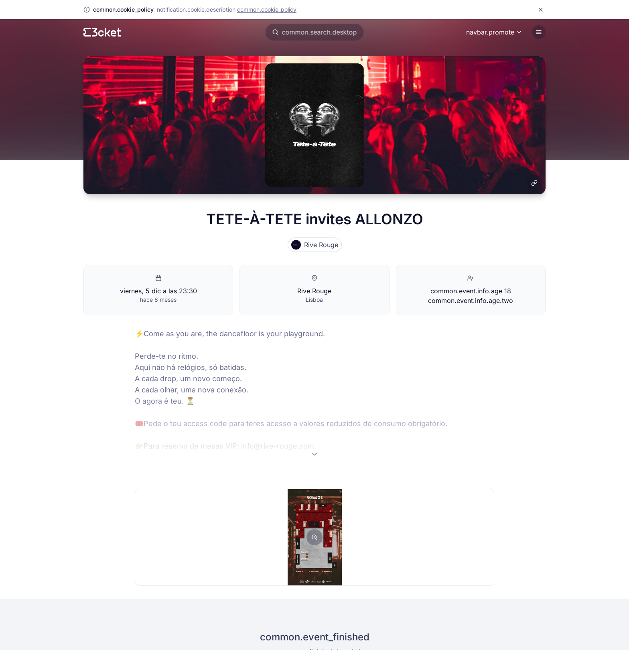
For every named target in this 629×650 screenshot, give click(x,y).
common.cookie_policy (266, 9)
